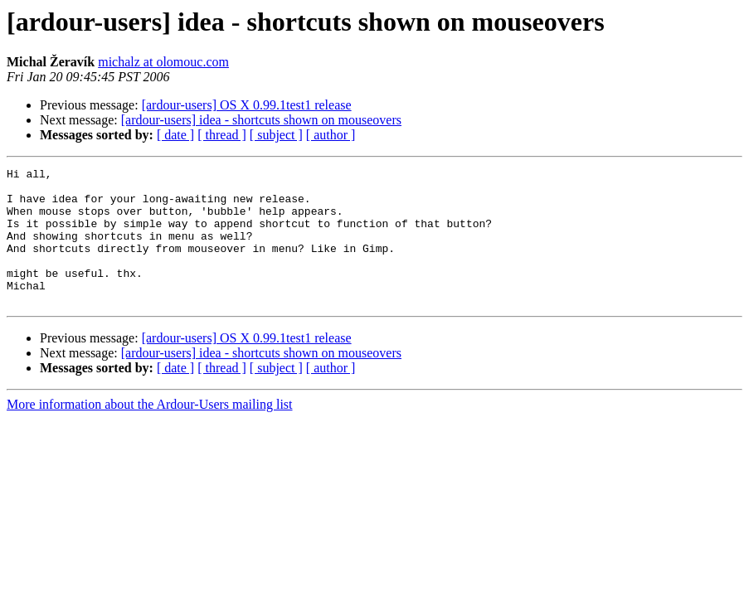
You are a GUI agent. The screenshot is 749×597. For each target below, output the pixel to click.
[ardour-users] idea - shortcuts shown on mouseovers (261, 120)
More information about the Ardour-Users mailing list (150, 432)
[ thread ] (221, 135)
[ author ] (331, 135)
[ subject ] (276, 135)
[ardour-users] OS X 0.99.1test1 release (247, 105)
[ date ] (175, 135)
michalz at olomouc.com (163, 62)
